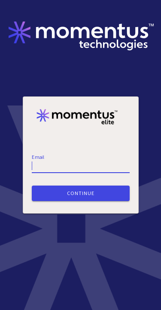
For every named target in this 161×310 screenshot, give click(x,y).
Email (38, 157)
